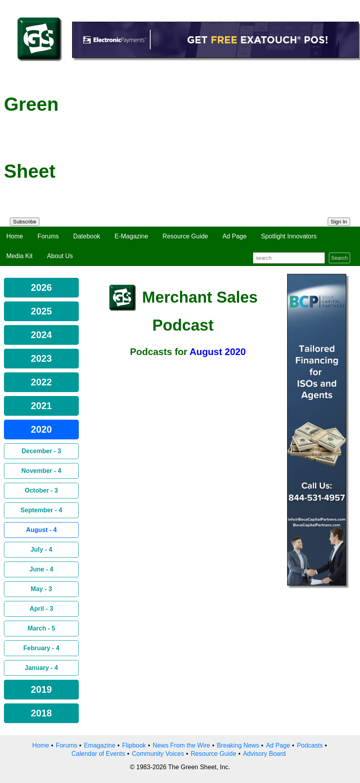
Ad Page (235, 236)
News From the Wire (181, 745)
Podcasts (310, 745)
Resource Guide (185, 236)
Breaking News (238, 745)
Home (14, 236)
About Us (60, 256)
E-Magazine (131, 236)
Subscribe (24, 222)
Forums (48, 236)
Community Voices (158, 753)
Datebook (86, 236)
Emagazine (99, 745)
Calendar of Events (98, 753)
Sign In (339, 222)
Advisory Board (264, 753)
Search (339, 258)
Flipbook (134, 745)
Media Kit (19, 256)
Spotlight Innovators (289, 236)
